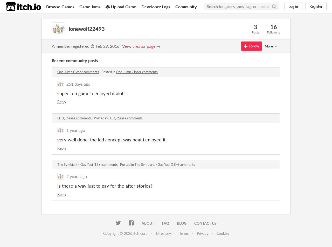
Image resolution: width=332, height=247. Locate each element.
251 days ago (78, 83)
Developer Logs (155, 6)
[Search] (274, 6)
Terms (184, 233)
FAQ (165, 223)
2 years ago (76, 176)
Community (186, 6)
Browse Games (60, 6)
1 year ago (75, 130)
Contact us (205, 223)
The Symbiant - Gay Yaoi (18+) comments (87, 164)
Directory (163, 233)
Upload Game (121, 6)
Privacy (202, 233)
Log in (293, 6)
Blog (181, 223)
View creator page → (141, 46)
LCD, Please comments (74, 118)
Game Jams (89, 6)
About (148, 223)
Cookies (223, 233)
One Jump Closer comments (78, 72)
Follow (251, 46)
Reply (61, 102)
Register (315, 6)
